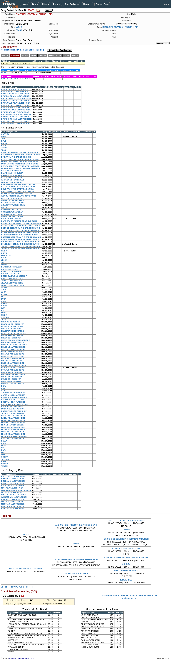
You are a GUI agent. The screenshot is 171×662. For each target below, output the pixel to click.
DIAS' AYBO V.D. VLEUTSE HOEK (15, 94)
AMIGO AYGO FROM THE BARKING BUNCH (19, 152)
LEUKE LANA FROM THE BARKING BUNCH (19, 162)
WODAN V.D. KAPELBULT (12, 182)
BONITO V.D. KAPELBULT (12, 271)
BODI (3, 443)
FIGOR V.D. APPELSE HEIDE (13, 423)
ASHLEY (126, 564)
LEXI (3, 297)
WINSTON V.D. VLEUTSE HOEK (14, 497)
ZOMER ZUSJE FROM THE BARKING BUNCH (20, 244)
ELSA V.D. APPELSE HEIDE (12, 356)
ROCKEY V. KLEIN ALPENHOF (13, 411)
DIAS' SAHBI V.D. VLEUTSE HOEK (15, 105)
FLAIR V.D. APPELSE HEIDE (13, 427)
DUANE (4, 253)
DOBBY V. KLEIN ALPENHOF (13, 402)
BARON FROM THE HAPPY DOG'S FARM (18, 184)
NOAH (3, 301)
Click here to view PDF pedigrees (17, 587)
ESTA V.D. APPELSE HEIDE (12, 370)
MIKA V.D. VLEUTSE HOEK (12, 502)
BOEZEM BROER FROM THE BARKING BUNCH (21, 237)
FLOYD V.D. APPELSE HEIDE (13, 434)
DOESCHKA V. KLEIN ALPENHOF (15, 404)
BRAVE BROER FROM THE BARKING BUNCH (20, 239)
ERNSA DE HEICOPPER (11, 338)
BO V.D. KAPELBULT (10, 269)
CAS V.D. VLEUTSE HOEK (12, 278)
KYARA (4, 294)
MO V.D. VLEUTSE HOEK (11, 492)
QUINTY (4, 457)
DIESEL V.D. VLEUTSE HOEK (13, 481)
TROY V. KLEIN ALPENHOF (12, 413)
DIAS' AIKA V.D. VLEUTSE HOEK (14, 89)
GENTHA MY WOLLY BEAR (12, 200)
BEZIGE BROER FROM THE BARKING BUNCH (20, 228)
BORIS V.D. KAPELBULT (11, 274)
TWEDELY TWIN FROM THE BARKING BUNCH (20, 246)
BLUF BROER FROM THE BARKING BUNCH (19, 235)
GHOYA (4, 207)
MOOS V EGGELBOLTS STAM (126, 548)
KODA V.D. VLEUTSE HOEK (12, 486)
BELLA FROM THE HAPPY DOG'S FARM (18, 187)
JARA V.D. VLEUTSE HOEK (12, 281)
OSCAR (4, 143)
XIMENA (126, 529)
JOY (3, 262)
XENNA (4, 251)
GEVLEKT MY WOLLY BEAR (13, 205)
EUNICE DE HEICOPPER (11, 381)
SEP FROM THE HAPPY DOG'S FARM (16, 194)
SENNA (4, 287)
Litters (45, 4)
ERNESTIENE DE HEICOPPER (13, 333)
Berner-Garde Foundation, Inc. (23, 658)
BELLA (4, 441)
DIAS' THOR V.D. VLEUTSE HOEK (15, 121)
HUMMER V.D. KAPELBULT (12, 175)
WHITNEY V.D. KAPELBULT (12, 180)
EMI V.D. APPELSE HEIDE (12, 361)
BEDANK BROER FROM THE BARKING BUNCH (21, 223)
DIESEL (4, 462)
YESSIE (4, 466)
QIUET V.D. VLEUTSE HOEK (12, 506)
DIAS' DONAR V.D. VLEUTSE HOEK (16, 110)
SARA (3, 391)
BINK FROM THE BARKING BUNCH (16, 157)
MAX (3, 455)
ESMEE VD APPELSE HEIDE (13, 368)
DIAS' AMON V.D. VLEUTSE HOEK (15, 108)
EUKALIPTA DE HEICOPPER (13, 374)
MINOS (4, 265)
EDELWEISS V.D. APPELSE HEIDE (15, 340)
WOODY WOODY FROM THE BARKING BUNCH (21, 168)
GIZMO (4, 136)
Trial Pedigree (72, 4)
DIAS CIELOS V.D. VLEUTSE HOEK (120, 27)
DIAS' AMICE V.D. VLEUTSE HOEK (15, 92)
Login (166, 4)
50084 (19, 30)
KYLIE (3, 141)
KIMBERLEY (126, 580)
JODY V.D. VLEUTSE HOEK (12, 285)
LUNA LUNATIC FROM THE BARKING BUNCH (20, 164)
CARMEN (5, 134)
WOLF (19, 27)
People (56, 4)
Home (25, 4)
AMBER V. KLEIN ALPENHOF (13, 393)
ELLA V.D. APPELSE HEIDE (12, 354)
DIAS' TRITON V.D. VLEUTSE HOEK (16, 124)
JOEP (3, 292)
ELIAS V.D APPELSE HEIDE (12, 352)
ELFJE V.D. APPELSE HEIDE (13, 349)
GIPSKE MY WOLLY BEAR (12, 212)
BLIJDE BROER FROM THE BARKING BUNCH (20, 230)
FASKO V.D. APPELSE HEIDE (13, 420)
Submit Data (102, 4)
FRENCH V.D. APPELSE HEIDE (14, 436)
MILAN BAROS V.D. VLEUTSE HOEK (16, 490)
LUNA (3, 299)
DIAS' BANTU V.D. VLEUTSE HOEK (15, 96)
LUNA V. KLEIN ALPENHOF (12, 409)
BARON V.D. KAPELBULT (11, 267)
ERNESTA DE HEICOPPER (12, 326)
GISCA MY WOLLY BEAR (11, 214)
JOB (3, 139)
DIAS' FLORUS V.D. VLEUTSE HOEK (16, 114)
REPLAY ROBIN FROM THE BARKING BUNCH (20, 166)
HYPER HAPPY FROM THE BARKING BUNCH (20, 159)
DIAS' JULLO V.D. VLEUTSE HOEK (15, 103)
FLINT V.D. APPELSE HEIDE (12, 432)
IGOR (3, 445)
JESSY (4, 260)
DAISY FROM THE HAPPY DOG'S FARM (17, 191)
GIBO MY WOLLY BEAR (11, 210)
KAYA (3, 450)
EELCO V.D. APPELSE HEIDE (13, 347)
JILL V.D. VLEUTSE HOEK (12, 283)
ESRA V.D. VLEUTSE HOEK (12, 483)
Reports (87, 4)
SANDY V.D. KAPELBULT (11, 178)
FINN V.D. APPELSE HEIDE (12, 425)
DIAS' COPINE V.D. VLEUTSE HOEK (16, 98)
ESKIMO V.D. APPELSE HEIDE (13, 365)
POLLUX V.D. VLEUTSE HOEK (13, 495)
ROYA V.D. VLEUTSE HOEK (12, 509)
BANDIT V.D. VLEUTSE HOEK (13, 499)
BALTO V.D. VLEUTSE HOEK (13, 476)
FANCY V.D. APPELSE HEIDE (13, 418)
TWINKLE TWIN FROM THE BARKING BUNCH (20, 249)
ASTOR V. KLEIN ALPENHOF (13, 395)
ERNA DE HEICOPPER (10, 322)
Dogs (35, 4)
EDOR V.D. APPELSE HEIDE (12, 342)
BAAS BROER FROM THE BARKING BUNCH (19, 221)
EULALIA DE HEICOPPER (12, 377)
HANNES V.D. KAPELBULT (12, 173)
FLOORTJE (6, 255)
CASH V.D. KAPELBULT (11, 171)
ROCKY (4, 146)
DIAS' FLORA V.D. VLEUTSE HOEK (15, 112)
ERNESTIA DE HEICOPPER (12, 331)
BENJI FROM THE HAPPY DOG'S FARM (17, 189)
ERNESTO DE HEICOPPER (12, 336)
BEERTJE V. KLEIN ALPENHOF (14, 397)
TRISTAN (5, 459)
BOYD (3, 388)
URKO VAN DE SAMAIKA (126, 570)
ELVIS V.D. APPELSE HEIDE (12, 358)
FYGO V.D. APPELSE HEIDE (12, 439)
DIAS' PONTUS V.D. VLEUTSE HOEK (16, 119)
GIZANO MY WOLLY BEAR (12, 217)
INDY (3, 308)
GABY (3, 258)
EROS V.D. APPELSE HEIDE (12, 363)
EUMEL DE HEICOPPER (11, 379)
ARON (3, 290)
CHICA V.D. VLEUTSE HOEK (13, 479)
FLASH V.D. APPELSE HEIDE (13, 429)
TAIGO (4, 148)
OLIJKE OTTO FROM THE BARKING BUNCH (126, 520)
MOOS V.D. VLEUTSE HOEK (12, 504)
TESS (3, 150)
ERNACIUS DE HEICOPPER (12, 324)
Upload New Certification (59, 50)
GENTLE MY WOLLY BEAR (12, 203)
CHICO (4, 304)
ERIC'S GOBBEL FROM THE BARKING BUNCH (126, 539)
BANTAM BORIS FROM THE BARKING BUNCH (20, 155)
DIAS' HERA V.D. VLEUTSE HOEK (15, 117)
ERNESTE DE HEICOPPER (12, 329)
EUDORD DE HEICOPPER (12, 372)
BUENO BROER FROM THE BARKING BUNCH (20, 242)
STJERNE (5, 317)
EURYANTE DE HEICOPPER (12, 384)
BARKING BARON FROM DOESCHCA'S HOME (126, 557)
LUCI (3, 452)
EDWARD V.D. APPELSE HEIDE (14, 345)
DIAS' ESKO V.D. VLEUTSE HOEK (15, 101)
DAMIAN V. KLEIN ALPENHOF (13, 400)
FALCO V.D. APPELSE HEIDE (13, 416)
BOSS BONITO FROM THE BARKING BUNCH (76, 559)
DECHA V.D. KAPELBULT (76, 573)
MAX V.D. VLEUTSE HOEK (12, 488)
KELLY (4, 310)
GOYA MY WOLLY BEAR (11, 219)
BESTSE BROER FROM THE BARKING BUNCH (20, 226)
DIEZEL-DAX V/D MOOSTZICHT (14, 276)
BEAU (3, 386)
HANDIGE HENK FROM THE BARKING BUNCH (76, 525)
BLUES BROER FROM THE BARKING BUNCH (20, 233)
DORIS (4, 306)
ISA (2, 448)
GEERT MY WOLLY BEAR (11, 198)
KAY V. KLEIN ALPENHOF (12, 407)
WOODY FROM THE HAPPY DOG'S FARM (18, 196)
